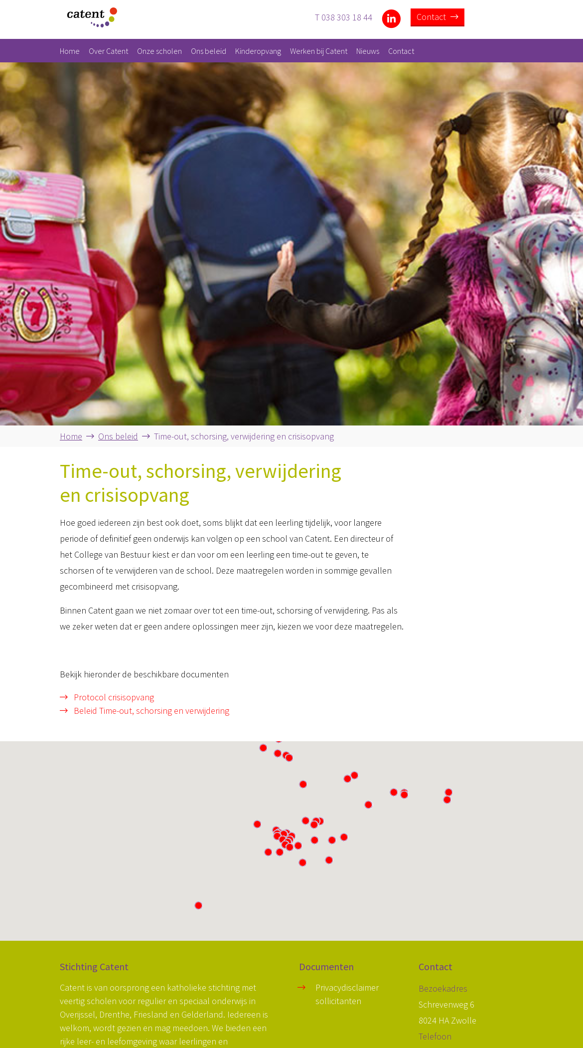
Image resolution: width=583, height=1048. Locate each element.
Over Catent (108, 51)
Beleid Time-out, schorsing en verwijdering (144, 710)
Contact (437, 16)
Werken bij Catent (318, 51)
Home (70, 51)
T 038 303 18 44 (343, 16)
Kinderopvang (258, 51)
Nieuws (367, 51)
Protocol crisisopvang (107, 697)
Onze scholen (159, 51)
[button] (314, 825)
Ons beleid (208, 51)
